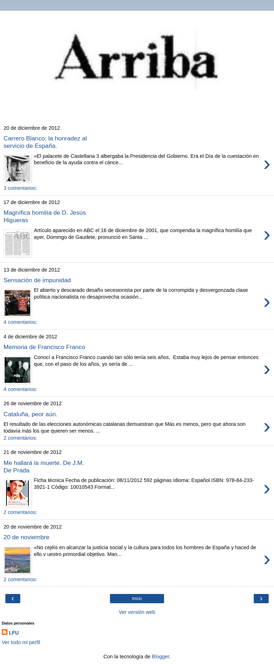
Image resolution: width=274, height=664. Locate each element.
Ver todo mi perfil (21, 642)
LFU (14, 633)
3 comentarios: (20, 188)
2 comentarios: (20, 438)
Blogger (160, 656)
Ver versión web (137, 612)
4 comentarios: (20, 322)
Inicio (137, 598)
